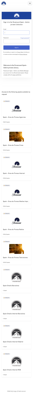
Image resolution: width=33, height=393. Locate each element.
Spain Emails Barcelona (11, 286)
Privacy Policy (20, 52)
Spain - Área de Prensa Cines (13, 145)
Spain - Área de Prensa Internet (14, 173)
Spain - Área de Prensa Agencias (14, 117)
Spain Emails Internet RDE (12, 370)
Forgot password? (25, 38)
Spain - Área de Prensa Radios (13, 229)
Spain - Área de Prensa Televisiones (15, 257)
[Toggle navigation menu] (30, 3)
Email (4, 29)
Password (5, 38)
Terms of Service (23, 54)
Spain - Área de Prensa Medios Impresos (17, 201)
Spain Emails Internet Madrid (13, 342)
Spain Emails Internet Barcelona (14, 314)
